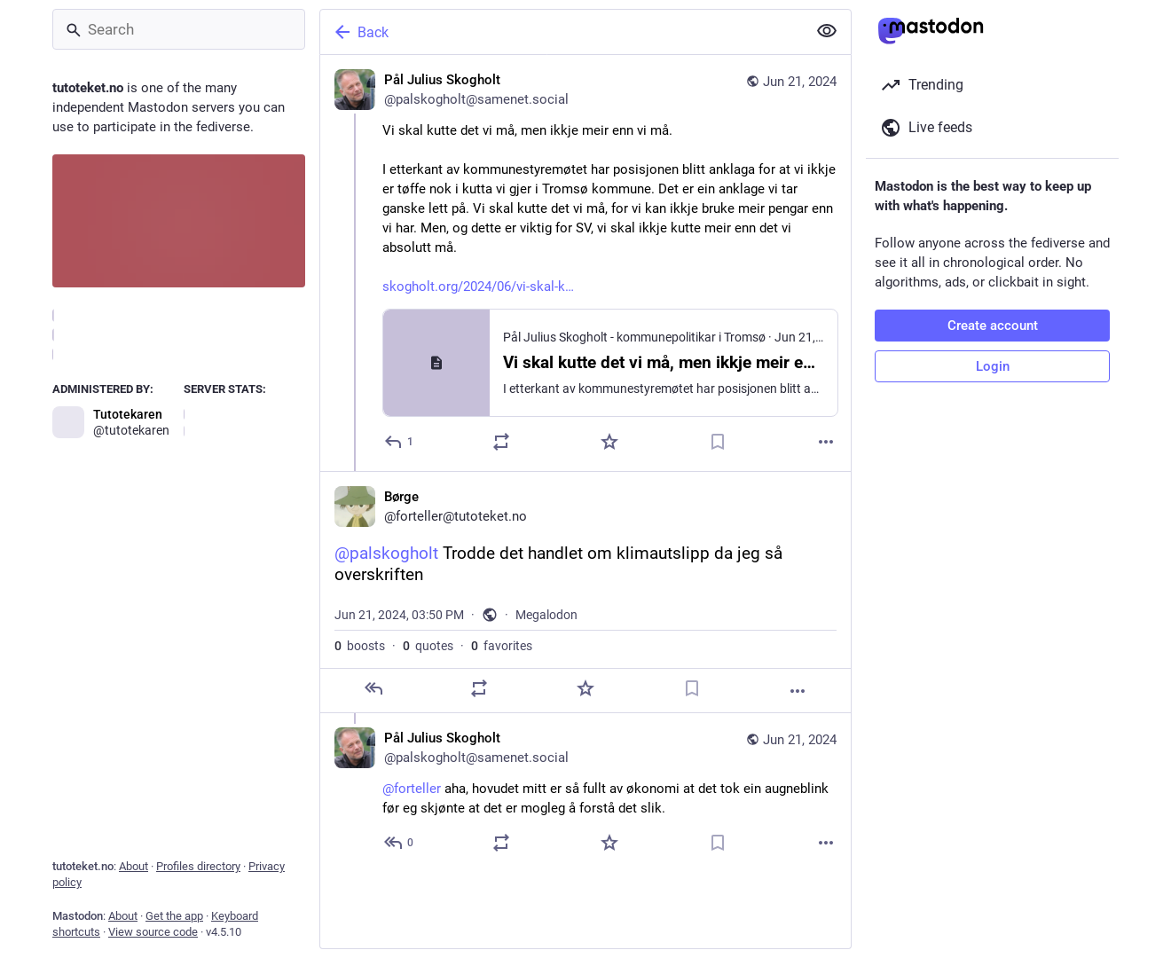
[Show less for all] (827, 31)
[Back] (561, 32)
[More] (826, 441)
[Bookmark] (717, 441)
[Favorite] (609, 441)
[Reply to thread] (399, 842)
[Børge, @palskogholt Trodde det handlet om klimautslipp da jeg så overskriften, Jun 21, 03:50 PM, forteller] (585, 592)
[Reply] (399, 441)
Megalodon (546, 615)
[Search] (178, 29)
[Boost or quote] (501, 441)
